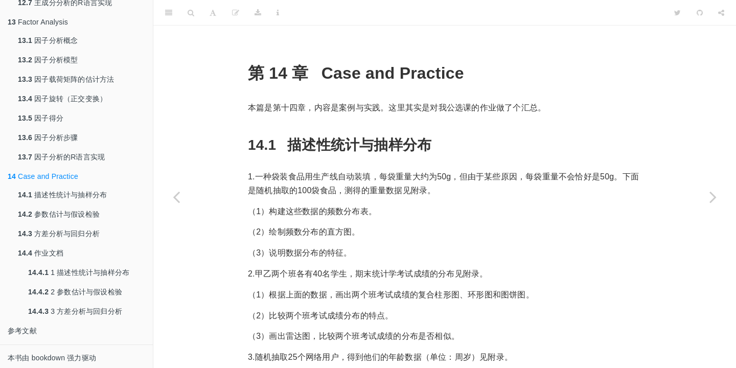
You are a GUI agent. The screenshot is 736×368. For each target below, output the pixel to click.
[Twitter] (677, 13)
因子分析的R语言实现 (61, 157)
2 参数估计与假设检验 (75, 292)
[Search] (191, 13)
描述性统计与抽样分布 (62, 195)
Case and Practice (43, 176)
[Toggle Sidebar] (168, 13)
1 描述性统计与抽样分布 (78, 272)
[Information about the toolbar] (278, 13)
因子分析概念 (48, 40)
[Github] (699, 13)
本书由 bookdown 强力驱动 (52, 358)
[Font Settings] (213, 13)
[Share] (721, 13)
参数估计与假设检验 (59, 214)
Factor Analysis (38, 22)
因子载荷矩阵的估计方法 (66, 79)
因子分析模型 (48, 60)
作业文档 (40, 253)
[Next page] (713, 197)
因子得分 (40, 118)
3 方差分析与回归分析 (75, 311)
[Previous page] (176, 197)
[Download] (258, 13)
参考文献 (22, 331)
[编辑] (235, 13)
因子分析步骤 (48, 137)
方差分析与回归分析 (59, 233)
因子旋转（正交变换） (62, 99)
